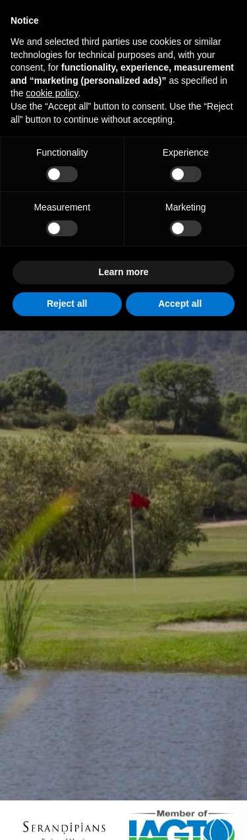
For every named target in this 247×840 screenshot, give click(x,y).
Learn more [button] (123, 272)
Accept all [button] (180, 303)
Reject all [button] (67, 303)
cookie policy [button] (52, 93)
